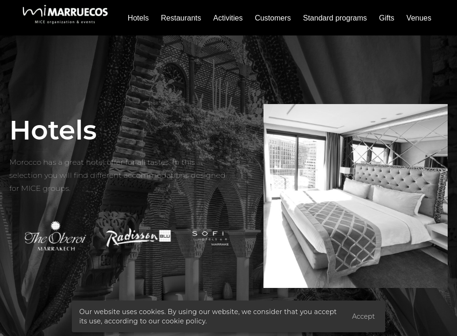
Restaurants (181, 18)
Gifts (387, 18)
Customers (273, 18)
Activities (227, 18)
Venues (419, 18)
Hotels (138, 18)
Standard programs (335, 18)
